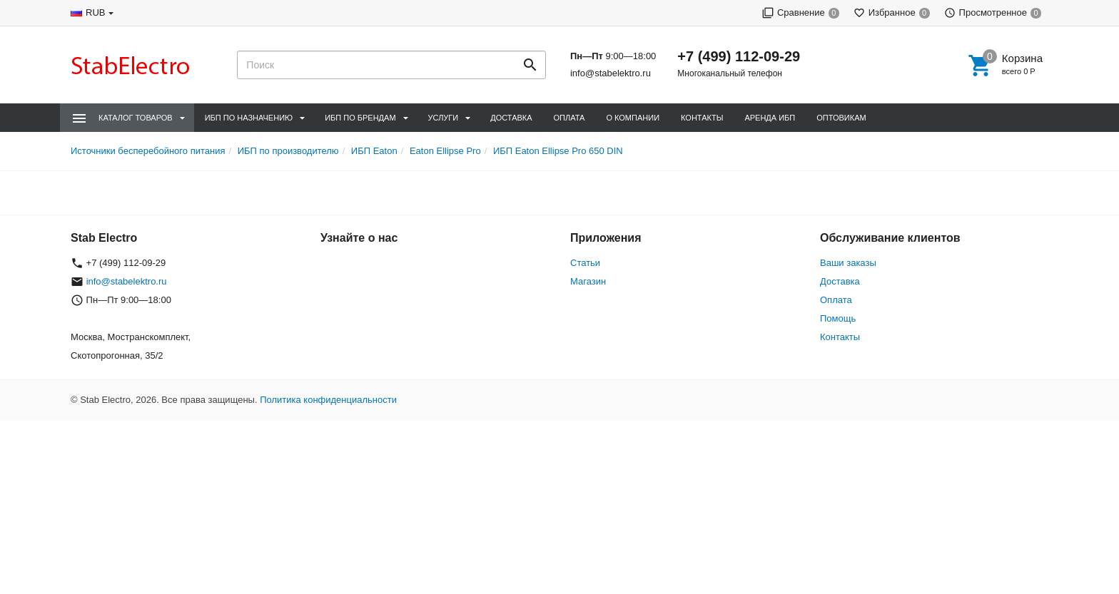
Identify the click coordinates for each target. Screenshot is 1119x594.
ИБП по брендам (360, 117)
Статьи (585, 262)
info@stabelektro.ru (610, 73)
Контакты (702, 117)
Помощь (838, 318)
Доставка (511, 117)
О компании (632, 117)
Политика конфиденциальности (328, 399)
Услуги (443, 117)
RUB (95, 12)
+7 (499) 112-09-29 (738, 56)
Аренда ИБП (769, 117)
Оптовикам (841, 117)
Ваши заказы (848, 262)
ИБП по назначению (249, 117)
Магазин (588, 281)
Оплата (569, 117)
